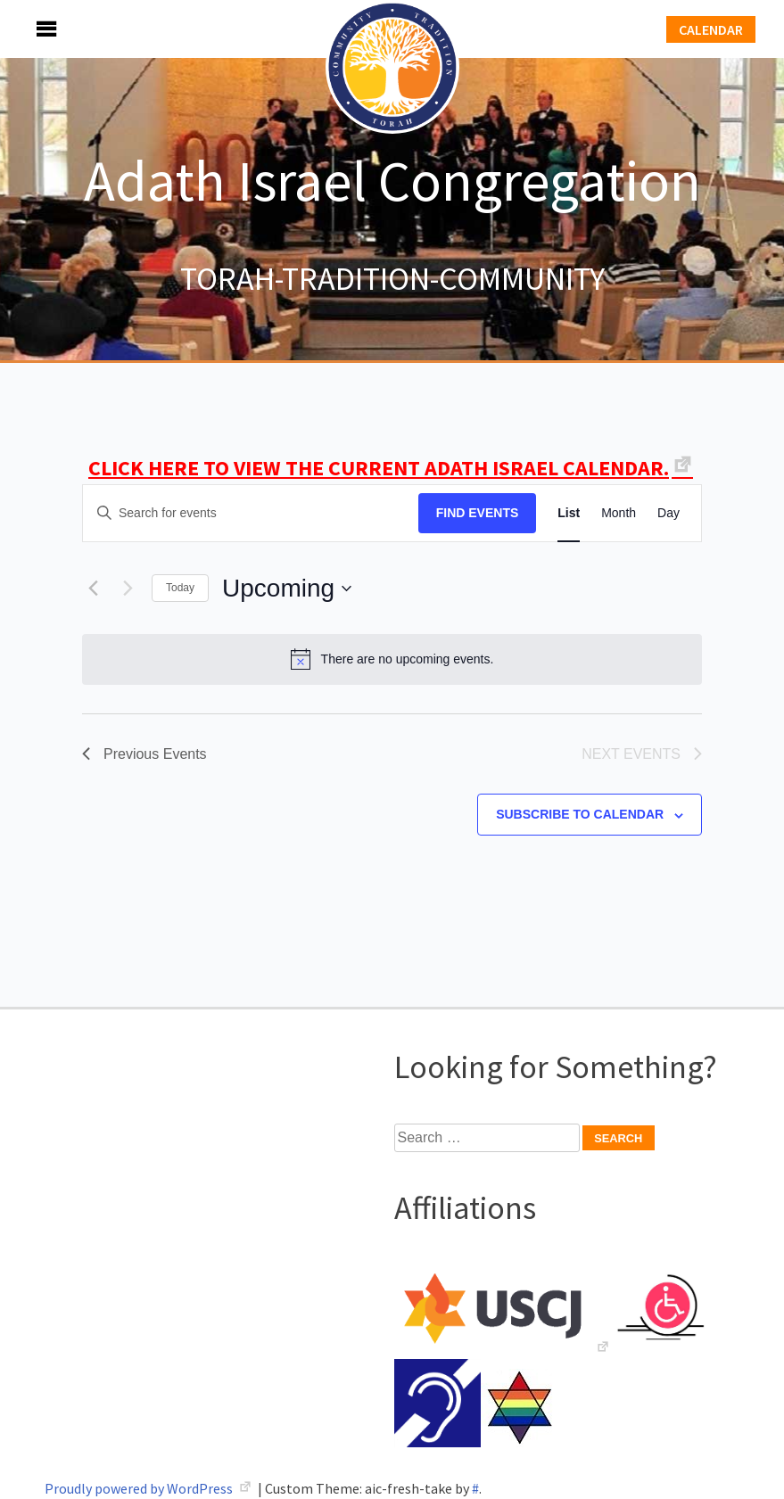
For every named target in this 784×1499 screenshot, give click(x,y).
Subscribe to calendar (580, 814)
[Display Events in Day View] (668, 513)
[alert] (392, 659)
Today (180, 587)
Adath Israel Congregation (392, 180)
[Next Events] (127, 588)
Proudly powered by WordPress (140, 1488)
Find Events (477, 513)
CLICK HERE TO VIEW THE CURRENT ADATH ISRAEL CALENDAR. (378, 468)
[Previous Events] (92, 588)
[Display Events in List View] (568, 513)
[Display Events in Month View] (618, 513)
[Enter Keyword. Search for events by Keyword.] (250, 513)
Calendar (711, 29)
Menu (27, 29)
